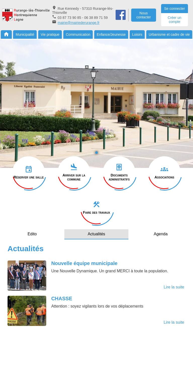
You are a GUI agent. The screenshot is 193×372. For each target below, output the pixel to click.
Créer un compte (174, 20)
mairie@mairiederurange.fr (79, 23)
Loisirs (137, 34)
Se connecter (174, 9)
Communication (78, 34)
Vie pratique (50, 34)
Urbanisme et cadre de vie (169, 34)
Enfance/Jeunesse (111, 34)
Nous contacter (143, 15)
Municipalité (25, 34)
